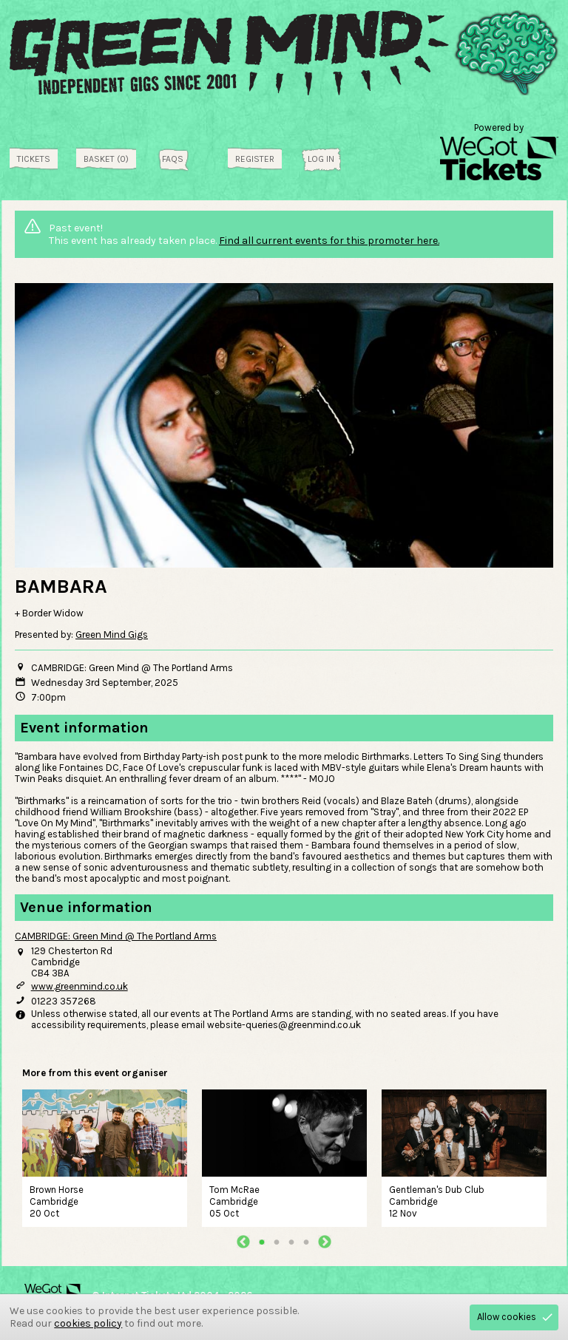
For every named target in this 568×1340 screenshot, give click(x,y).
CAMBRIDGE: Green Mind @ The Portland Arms (116, 936)
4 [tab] (306, 1241)
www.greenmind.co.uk (79, 986)
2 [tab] (276, 1241)
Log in (321, 159)
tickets (33, 159)
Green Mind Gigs (111, 634)
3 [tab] (291, 1241)
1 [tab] (262, 1241)
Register (254, 159)
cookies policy (88, 1323)
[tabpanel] (105, 1156)
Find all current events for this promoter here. (329, 240)
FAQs (172, 159)
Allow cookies (506, 1316)
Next (324, 1241)
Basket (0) (106, 159)
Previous (243, 1241)
